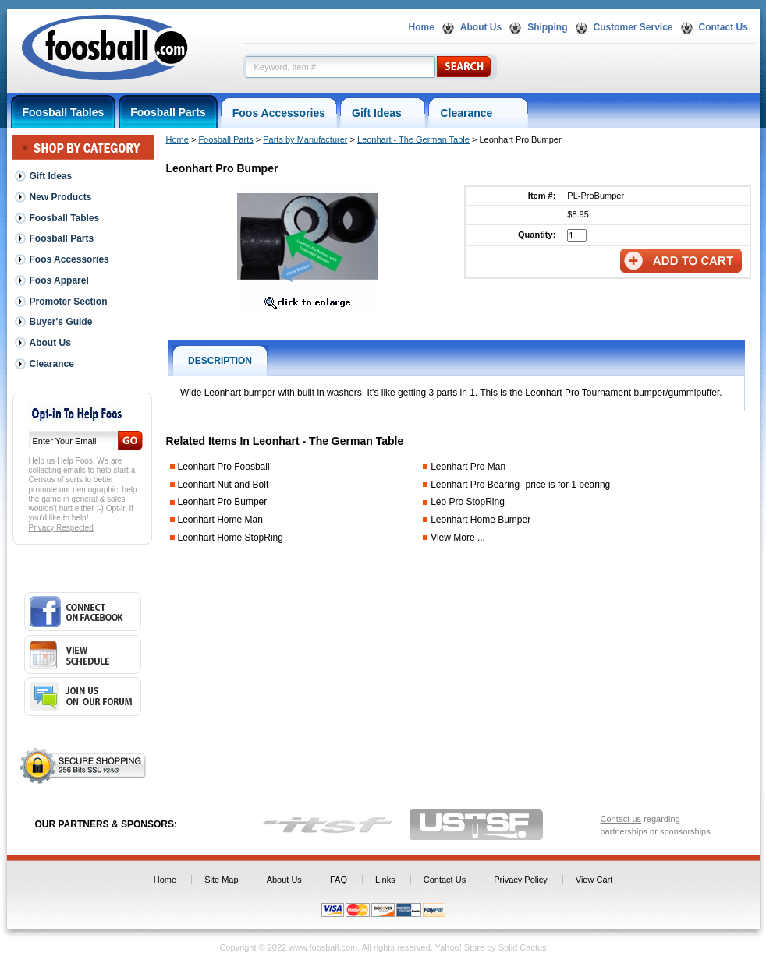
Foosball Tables (64, 112)
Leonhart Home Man (220, 519)
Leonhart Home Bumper (480, 519)
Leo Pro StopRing (468, 501)
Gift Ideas (382, 113)
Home (421, 27)
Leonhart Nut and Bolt (223, 484)
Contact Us (723, 27)
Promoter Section (69, 301)
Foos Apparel (59, 280)
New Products (61, 197)
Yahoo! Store (459, 947)
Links (385, 879)
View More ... (458, 537)
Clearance (478, 113)
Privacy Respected (61, 528)
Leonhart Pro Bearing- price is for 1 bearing (520, 484)
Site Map (221, 879)
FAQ (338, 879)
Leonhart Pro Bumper (223, 501)
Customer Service (633, 27)
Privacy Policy (520, 879)
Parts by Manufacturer (305, 139)
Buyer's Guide (61, 321)
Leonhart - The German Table (413, 139)
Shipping (547, 27)
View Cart (594, 879)
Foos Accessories (278, 113)
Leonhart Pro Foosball (224, 466)
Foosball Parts (167, 112)
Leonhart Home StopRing (230, 537)
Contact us (621, 819)
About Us (481, 27)
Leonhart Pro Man (468, 466)
